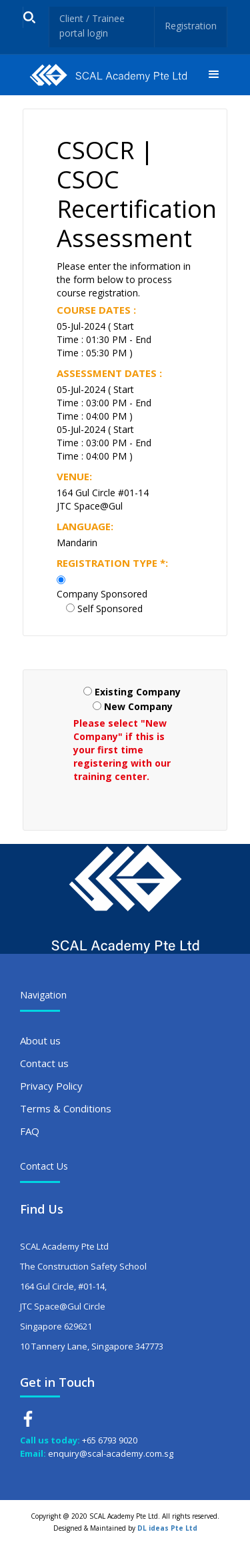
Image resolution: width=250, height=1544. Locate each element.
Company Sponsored (102, 593)
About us (40, 1040)
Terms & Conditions (65, 1108)
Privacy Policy (51, 1085)
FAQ (29, 1131)
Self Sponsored (110, 608)
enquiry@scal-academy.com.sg (110, 1453)
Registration (191, 25)
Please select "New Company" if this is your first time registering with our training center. (122, 750)
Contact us (44, 1063)
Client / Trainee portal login (92, 25)
